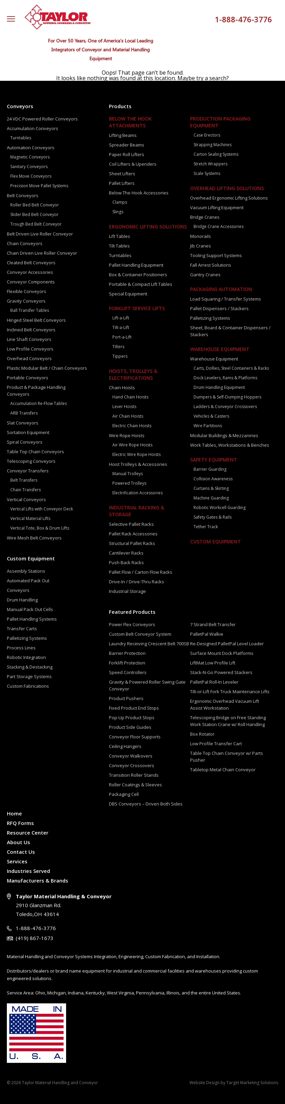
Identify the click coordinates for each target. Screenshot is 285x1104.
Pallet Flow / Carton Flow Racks (140, 572)
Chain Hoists (122, 387)
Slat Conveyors (22, 423)
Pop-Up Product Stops (131, 717)
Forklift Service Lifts (137, 308)
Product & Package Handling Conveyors (36, 390)
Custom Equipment (31, 558)
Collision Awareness (213, 479)
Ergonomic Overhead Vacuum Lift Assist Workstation (224, 704)
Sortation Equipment (28, 432)
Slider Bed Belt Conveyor (34, 214)
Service (14, 993)
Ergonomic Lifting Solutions (148, 226)
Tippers (119, 356)
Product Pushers (126, 698)
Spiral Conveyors (24, 442)
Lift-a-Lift (120, 318)
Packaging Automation (221, 289)
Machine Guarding (211, 498)
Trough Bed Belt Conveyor (36, 224)
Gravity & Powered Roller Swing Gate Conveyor (147, 685)
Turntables (20, 138)
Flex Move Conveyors (30, 176)
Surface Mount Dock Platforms (221, 653)
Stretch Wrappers (210, 164)
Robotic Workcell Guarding (220, 507)
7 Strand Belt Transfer (213, 624)
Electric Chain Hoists (131, 426)
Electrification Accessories (137, 493)
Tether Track (206, 527)
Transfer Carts (22, 628)
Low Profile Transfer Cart (216, 743)
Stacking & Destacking (29, 667)
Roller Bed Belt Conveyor (34, 205)
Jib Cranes (200, 246)
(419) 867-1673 (34, 938)
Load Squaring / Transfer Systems (225, 299)
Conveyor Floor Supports (135, 737)
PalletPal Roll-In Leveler (214, 682)
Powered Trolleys (129, 483)
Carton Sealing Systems (216, 154)
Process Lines (21, 648)
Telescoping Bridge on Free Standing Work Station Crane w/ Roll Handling (228, 720)
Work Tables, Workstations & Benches (229, 445)
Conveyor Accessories (30, 272)
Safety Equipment (213, 459)
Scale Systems (207, 173)
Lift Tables (119, 236)
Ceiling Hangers (125, 746)
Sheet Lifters (122, 173)
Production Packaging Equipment (220, 122)
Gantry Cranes (205, 274)
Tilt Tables (119, 246)
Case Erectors (207, 135)
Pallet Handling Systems (32, 619)
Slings (117, 212)
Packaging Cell (124, 794)
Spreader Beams (126, 145)
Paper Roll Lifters (126, 154)
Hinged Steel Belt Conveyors (36, 320)
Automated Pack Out (28, 581)
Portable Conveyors (27, 378)
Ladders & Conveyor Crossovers (225, 406)
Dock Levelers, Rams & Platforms (225, 378)
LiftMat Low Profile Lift (212, 663)
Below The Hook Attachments (130, 122)
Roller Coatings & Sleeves (135, 785)
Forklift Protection (127, 663)
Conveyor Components (31, 282)
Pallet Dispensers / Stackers (219, 308)
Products (120, 106)
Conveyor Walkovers (130, 756)
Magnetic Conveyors (30, 157)
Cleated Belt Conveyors (31, 262)
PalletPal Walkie (206, 634)
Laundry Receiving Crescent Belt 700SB (149, 643)
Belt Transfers (23, 480)
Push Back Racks (126, 562)
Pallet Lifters (122, 183)
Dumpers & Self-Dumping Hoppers (227, 397)
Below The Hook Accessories (139, 193)
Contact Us (21, 851)
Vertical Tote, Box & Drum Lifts (39, 528)
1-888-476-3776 (243, 19)
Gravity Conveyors (26, 301)
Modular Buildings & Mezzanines (224, 435)
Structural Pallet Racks (132, 543)
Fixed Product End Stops (134, 708)
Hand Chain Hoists (130, 397)
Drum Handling (22, 600)
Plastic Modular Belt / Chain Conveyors (47, 368)
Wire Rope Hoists (127, 435)
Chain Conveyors (24, 243)
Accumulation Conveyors (32, 128)
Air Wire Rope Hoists (132, 445)
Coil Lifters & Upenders (133, 164)
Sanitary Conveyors (29, 166)
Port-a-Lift (122, 337)
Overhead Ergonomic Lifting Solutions (229, 198)
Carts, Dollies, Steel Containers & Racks (231, 368)
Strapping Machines (213, 145)
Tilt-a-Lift (120, 327)
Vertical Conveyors (26, 499)
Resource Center (27, 832)
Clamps (119, 202)
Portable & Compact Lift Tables (140, 284)
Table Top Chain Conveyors (35, 451)
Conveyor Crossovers (131, 765)
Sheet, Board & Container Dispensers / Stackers (230, 331)
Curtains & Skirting (211, 488)
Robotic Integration (26, 657)
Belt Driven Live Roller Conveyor (40, 234)
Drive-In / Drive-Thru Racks (136, 582)
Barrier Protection (127, 653)
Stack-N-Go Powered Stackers (221, 672)
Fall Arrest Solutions (210, 265)
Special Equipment (128, 294)
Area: (28, 993)
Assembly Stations (26, 571)
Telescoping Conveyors (31, 461)
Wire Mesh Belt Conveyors (34, 538)
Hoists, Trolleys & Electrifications (133, 374)
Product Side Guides (130, 727)
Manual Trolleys (127, 474)
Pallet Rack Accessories (133, 534)
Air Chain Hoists (127, 416)
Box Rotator (202, 734)
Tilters (118, 347)
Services (17, 861)
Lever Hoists (124, 406)
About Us (18, 842)
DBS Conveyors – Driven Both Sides (146, 804)
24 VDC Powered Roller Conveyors (42, 119)
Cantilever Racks (126, 553)
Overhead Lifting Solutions (227, 188)
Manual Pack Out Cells (30, 609)
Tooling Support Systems (216, 255)
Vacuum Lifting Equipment (217, 207)
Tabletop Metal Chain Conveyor (223, 769)
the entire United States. (216, 993)
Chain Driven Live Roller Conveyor (42, 253)
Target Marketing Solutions (252, 1083)
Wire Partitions (208, 426)
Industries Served (28, 870)
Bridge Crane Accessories (219, 226)
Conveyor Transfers (28, 471)
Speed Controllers (128, 672)
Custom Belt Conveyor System (140, 634)
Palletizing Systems (27, 638)
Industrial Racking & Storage (136, 511)
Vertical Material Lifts (30, 518)
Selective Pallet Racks (131, 524)
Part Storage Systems (29, 676)
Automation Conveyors (30, 147)
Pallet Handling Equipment (136, 265)
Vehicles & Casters (211, 416)
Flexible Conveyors (26, 291)
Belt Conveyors (22, 195)
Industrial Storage (127, 591)
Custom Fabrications (28, 686)
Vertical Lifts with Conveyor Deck (41, 509)
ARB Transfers (24, 413)
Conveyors (20, 106)
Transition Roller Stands (134, 775)
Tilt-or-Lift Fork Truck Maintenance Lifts (230, 691)
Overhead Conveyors (29, 358)
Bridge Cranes (205, 217)
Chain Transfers (25, 490)
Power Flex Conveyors (132, 624)
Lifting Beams (123, 135)
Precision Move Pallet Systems (39, 186)
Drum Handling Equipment (219, 387)
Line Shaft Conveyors (29, 339)
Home (14, 813)
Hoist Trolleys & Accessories (138, 464)
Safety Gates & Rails (213, 517)
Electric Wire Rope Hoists (136, 454)
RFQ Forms (20, 823)
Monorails (200, 236)
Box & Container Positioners (138, 274)
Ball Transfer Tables (29, 310)
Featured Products (132, 611)
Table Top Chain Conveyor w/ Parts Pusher (226, 756)
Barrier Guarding (210, 469)
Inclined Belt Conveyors (31, 330)
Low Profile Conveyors (30, 349)
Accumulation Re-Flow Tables (38, 403)
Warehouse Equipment (219, 349)
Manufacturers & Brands (37, 880)
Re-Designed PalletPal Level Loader (227, 643)
